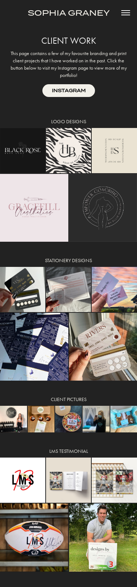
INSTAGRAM (68, 91)
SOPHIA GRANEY (69, 12)
